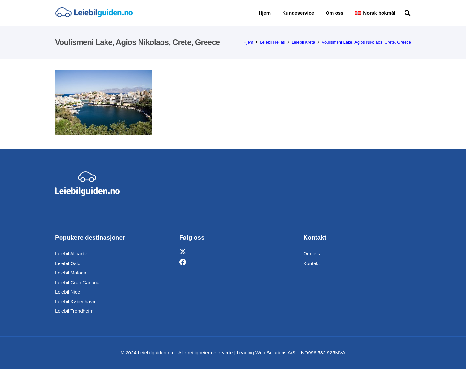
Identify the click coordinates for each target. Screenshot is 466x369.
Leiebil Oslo (67, 263)
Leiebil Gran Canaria (77, 282)
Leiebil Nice (67, 292)
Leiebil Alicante (71, 253)
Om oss (311, 253)
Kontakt (311, 263)
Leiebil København (75, 301)
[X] (182, 252)
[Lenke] (94, 13)
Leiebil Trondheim (74, 311)
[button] (407, 13)
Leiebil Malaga (70, 272)
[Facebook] (182, 262)
